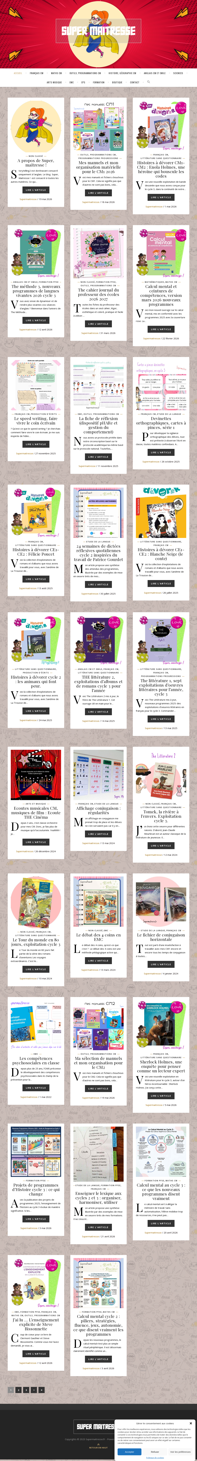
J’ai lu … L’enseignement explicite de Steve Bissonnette (36, 1325)
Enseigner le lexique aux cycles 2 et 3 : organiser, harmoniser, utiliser (98, 1199)
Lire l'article (36, 190)
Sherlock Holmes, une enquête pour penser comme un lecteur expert (161, 1067)
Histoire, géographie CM (122, 73)
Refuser (155, 1452)
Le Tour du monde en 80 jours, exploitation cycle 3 (35, 943)
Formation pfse (49, 282)
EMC (72, 82)
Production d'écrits (44, 414)
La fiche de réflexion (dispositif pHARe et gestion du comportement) (98, 425)
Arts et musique (36, 805)
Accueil (18, 73)
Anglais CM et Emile (155, 73)
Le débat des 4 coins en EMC (98, 938)
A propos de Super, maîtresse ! (36, 163)
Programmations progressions (98, 158)
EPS (83, 82)
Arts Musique (54, 82)
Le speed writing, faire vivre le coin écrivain (36, 421)
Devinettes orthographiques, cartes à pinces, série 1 (161, 423)
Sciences (178, 73)
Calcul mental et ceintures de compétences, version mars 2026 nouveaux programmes (161, 295)
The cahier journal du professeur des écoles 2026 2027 (98, 294)
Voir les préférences (180, 1452)
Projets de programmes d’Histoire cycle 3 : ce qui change (36, 1190)
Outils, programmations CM (85, 73)
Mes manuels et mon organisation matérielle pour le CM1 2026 (98, 167)
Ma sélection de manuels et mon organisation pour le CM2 (98, 1064)
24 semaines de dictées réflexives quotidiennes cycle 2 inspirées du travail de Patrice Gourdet (98, 553)
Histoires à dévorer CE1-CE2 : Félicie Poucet (36, 552)
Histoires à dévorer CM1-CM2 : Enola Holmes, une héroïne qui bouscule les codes (161, 169)
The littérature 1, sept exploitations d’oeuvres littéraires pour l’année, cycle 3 (161, 687)
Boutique (117, 82)
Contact (134, 82)
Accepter (129, 1452)
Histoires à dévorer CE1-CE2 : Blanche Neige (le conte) (161, 554)
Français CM (36, 73)
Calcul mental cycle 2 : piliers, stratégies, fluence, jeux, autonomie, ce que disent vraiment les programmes (98, 1326)
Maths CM (56, 73)
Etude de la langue (169, 414)
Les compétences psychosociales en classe (36, 1062)
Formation (99, 82)
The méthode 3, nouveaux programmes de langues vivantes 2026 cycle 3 (36, 291)
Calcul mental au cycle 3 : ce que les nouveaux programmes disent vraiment (161, 1192)
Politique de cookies (155, 1458)
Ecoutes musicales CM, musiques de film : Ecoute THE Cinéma (36, 813)
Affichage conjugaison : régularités (98, 811)
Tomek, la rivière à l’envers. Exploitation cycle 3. (161, 817)
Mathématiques (154, 282)
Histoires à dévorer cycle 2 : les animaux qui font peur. (36, 682)
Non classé (36, 156)
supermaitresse (28, 199)
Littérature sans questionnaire (161, 158)
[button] (190, 1423)
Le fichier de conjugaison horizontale (161, 938)
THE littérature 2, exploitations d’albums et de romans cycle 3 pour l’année (98, 684)
